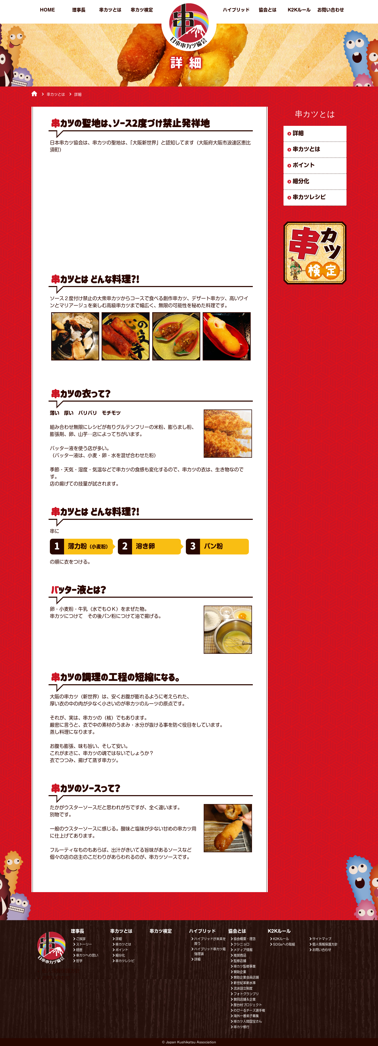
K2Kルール (299, 10)
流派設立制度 (243, 988)
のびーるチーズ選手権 (249, 1010)
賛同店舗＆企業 (245, 999)
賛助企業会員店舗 (246, 977)
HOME (47, 10)
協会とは (268, 10)
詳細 (298, 133)
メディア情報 (243, 949)
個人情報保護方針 (325, 944)
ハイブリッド (236, 10)
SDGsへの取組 (284, 944)
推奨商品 (240, 955)
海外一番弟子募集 (246, 1015)
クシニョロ (241, 944)
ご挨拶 (81, 938)
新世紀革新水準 (245, 982)
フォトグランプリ (246, 993)
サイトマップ (321, 938)
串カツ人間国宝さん (248, 1021)
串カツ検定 (142, 10)
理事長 (79, 10)
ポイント (304, 165)
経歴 (79, 949)
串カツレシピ (309, 197)
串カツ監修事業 (245, 966)
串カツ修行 (241, 1026)
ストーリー (84, 944)
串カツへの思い (87, 955)
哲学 (79, 960)
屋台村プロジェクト (248, 1004)
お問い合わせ (330, 10)
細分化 (301, 181)
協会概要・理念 (245, 938)
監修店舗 (240, 960)
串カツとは (110, 10)
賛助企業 (240, 971)
